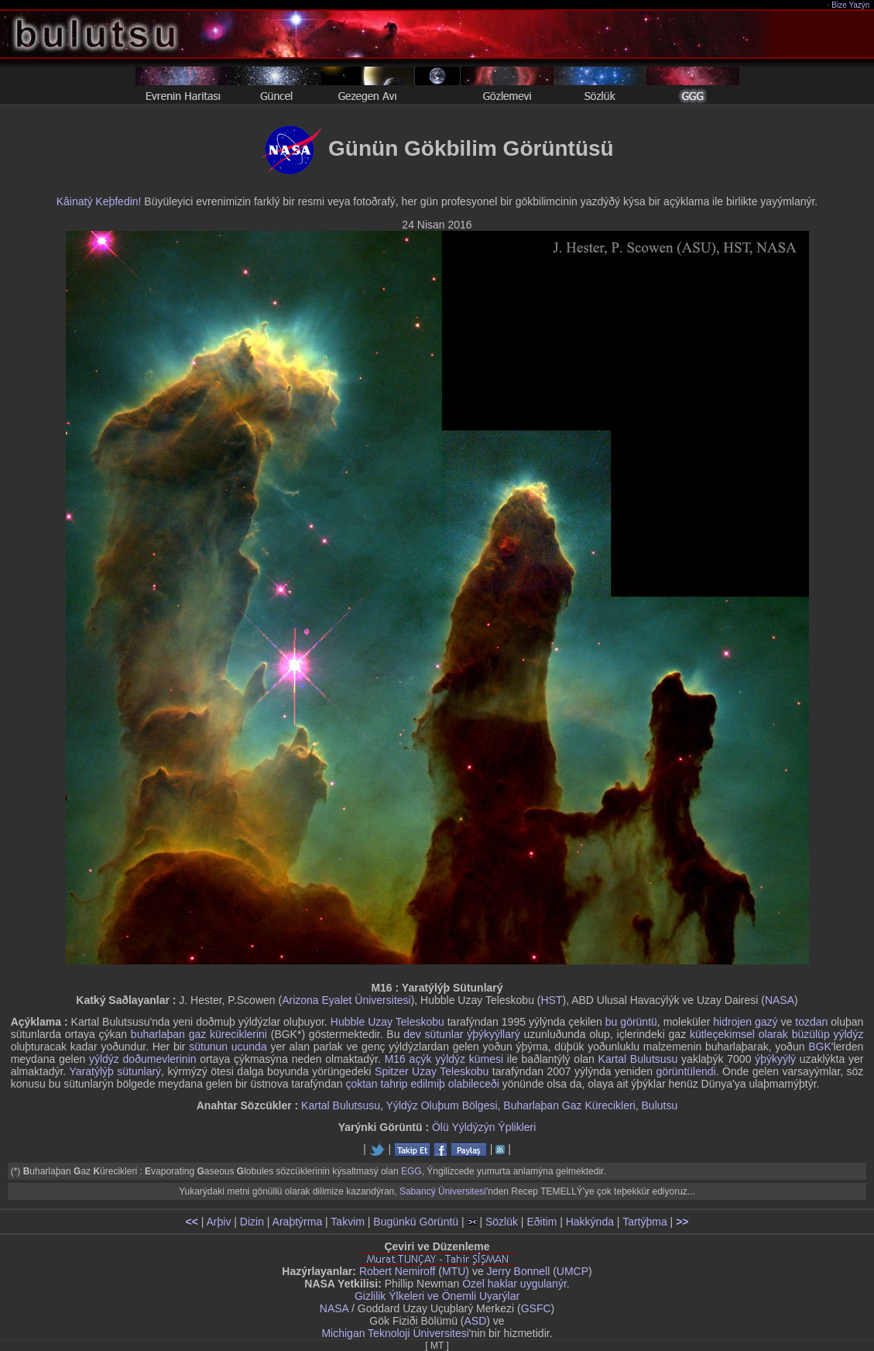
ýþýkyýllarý (493, 1034)
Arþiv (219, 1221)
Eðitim (541, 1221)
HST (552, 1000)
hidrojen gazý (745, 1022)
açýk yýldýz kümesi (457, 1059)
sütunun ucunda (227, 1046)
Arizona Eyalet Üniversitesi (346, 1000)
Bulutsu (660, 1105)
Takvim (348, 1221)
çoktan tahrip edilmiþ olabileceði (422, 1084)
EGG (411, 1171)
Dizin (252, 1221)
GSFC (536, 1308)
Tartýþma (644, 1221)
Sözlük (501, 1221)
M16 (395, 1059)
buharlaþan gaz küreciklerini (199, 1034)
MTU (453, 1271)
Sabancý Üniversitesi (442, 1191)
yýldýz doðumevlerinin (143, 1059)
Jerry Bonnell (518, 1271)
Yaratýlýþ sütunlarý (115, 1071)
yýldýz (848, 1034)
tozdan (811, 1022)
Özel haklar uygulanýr (514, 1283)
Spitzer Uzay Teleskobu (431, 1071)
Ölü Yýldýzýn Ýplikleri (484, 1127)
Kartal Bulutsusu (638, 1059)
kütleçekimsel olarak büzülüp (760, 1034)
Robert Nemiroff (397, 1271)
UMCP (572, 1271)
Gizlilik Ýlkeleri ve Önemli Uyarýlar (437, 1296)
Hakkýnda (590, 1221)
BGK (819, 1046)
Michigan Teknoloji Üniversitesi (394, 1333)
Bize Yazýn (851, 5)
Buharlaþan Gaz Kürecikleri (569, 1105)
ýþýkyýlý (775, 1059)
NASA (779, 1000)
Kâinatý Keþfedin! (99, 201)
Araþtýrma (297, 1221)
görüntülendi (686, 1071)
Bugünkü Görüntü (415, 1221)
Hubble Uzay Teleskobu (387, 1022)
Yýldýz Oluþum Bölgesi (442, 1105)
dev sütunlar (433, 1034)
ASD (475, 1321)
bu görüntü (631, 1022)
